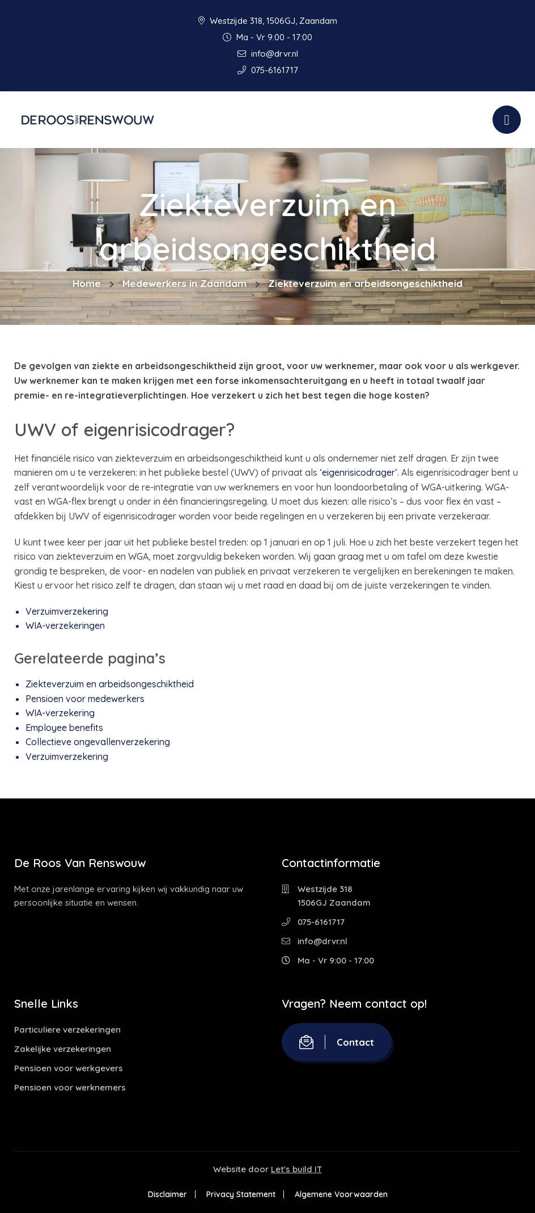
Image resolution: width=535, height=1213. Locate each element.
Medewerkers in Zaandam (184, 283)
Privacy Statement (240, 1194)
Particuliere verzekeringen (67, 1029)
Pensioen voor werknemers (70, 1087)
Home (87, 283)
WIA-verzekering (60, 712)
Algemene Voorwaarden (341, 1194)
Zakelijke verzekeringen (62, 1048)
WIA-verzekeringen (65, 625)
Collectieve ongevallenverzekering (98, 741)
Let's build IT (296, 1169)
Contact (336, 1042)
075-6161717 (267, 70)
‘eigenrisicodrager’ (358, 472)
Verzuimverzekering (67, 611)
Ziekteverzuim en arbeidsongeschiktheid (110, 684)
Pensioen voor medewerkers (85, 698)
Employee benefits (64, 727)
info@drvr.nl (267, 53)
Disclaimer (167, 1194)
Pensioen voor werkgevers (68, 1068)
